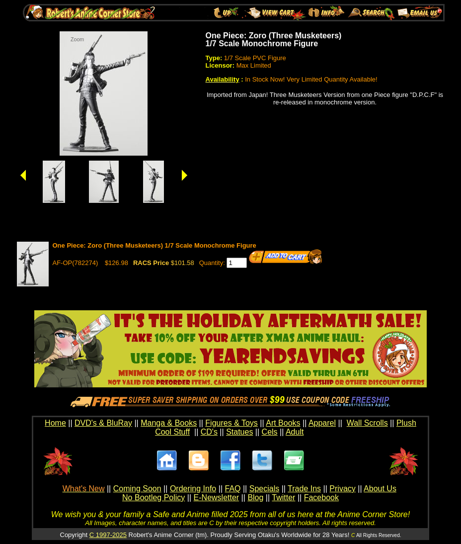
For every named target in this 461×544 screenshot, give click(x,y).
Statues (239, 432)
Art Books (283, 423)
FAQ (232, 488)
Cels (270, 432)
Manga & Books (169, 423)
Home (55, 423)
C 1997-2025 (108, 535)
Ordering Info (193, 488)
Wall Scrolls (367, 423)
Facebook (321, 497)
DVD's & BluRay (103, 423)
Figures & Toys (231, 423)
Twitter (283, 497)
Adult (295, 432)
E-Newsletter (216, 497)
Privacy (342, 488)
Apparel (322, 423)
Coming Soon (137, 488)
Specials (264, 488)
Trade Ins (304, 488)
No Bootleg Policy (153, 497)
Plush (406, 423)
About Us (380, 488)
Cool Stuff (172, 432)
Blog (255, 497)
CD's (209, 432)
